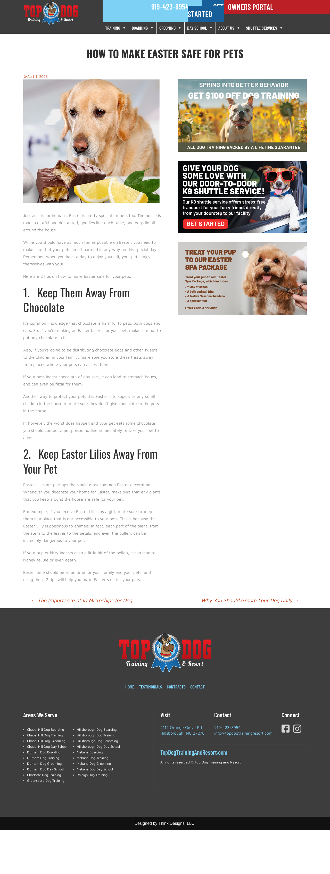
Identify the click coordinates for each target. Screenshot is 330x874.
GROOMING (170, 28)
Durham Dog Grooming (44, 763)
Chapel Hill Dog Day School (47, 746)
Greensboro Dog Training (45, 780)
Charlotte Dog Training (44, 775)
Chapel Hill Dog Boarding (45, 729)
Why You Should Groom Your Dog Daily (250, 600)
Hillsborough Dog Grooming (97, 741)
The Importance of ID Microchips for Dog (81, 600)
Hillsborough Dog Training (96, 735)
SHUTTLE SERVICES (264, 28)
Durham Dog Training (43, 758)
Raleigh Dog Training (92, 775)
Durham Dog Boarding (43, 752)
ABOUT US (229, 28)
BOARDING (143, 28)
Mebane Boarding (90, 752)
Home (129, 687)
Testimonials (150, 687)
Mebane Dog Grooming (94, 763)
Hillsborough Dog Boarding (97, 729)
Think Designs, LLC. (177, 823)
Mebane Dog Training (92, 758)
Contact (197, 687)
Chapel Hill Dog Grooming (46, 741)
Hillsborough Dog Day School (98, 746)
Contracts (176, 687)
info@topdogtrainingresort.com (243, 733)
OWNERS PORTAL (250, 6)
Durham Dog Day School (45, 769)
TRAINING (115, 28)
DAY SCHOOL (200, 28)
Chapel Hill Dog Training (45, 735)
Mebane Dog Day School (95, 769)
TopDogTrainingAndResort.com (193, 752)
